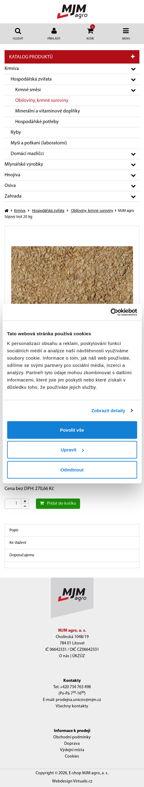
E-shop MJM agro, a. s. (88, 773)
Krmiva (12, 68)
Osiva (10, 185)
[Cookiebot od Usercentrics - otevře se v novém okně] (110, 312)
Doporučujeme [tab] (21, 555)
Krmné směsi (28, 90)
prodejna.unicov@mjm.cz (78, 700)
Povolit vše (72, 429)
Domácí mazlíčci (27, 153)
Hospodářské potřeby (37, 121)
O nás (64, 656)
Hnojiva (12, 175)
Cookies (72, 756)
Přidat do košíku (58, 503)
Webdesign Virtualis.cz (72, 781)
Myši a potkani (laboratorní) (39, 143)
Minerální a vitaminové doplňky (47, 111)
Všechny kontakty (72, 706)
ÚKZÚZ (78, 656)
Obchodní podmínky (72, 737)
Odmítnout (72, 469)
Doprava (72, 743)
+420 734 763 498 (75, 687)
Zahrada (13, 196)
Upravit (72, 449)
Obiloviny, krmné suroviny (41, 100)
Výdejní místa (72, 750)
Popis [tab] (13, 530)
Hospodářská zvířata (31, 79)
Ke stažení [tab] (17, 543)
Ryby (16, 132)
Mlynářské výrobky (24, 164)
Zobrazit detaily (108, 410)
